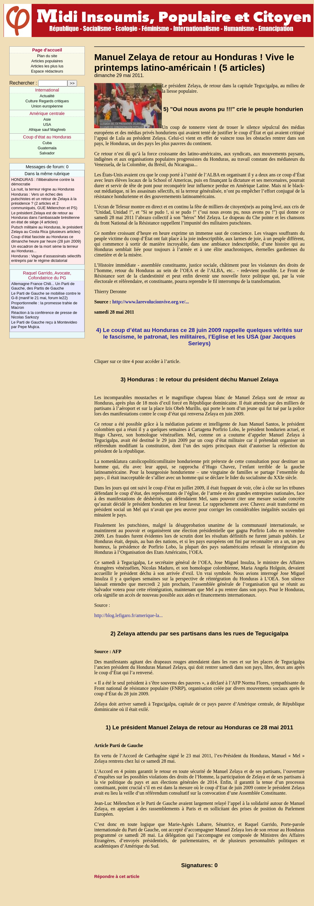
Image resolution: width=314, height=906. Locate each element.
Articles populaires (47, 61)
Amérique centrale (47, 113)
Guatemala (47, 148)
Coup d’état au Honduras (47, 137)
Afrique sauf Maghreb (47, 129)
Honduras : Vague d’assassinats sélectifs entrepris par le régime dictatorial (46, 258)
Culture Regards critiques (47, 101)
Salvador (47, 153)
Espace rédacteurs (47, 71)
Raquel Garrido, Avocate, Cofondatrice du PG (47, 275)
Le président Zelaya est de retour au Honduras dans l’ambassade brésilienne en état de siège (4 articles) (45, 217)
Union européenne (47, 106)
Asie (47, 119)
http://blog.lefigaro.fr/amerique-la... (128, 615)
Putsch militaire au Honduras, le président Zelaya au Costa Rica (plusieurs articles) (46, 229)
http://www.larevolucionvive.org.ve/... (150, 301)
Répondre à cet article (116, 876)
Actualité (47, 96)
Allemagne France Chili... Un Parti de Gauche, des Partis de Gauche (43, 285)
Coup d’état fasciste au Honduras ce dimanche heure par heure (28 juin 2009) (46, 239)
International (47, 90)
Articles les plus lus (47, 66)
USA (47, 124)
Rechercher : (23, 82)
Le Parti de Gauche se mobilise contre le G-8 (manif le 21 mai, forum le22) (45, 295)
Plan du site (47, 56)
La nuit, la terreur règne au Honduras (42, 189)
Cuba (47, 143)
